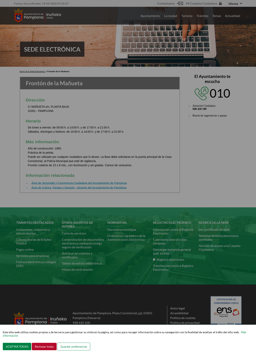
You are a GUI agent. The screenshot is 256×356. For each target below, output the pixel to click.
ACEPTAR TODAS (17, 346)
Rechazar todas (44, 346)
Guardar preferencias (73, 346)
